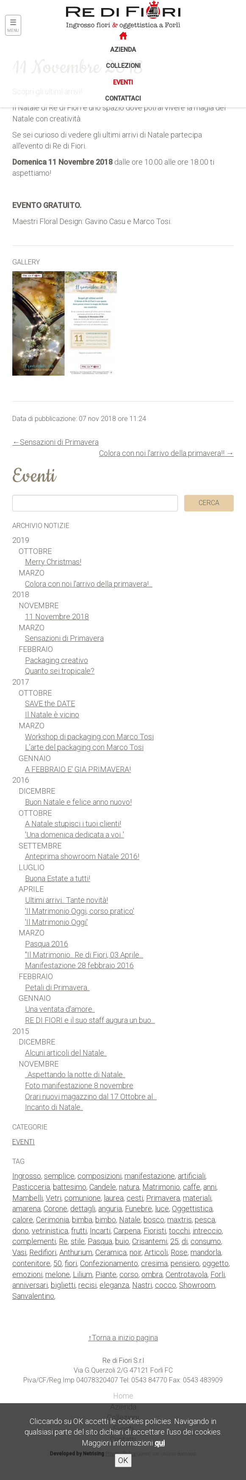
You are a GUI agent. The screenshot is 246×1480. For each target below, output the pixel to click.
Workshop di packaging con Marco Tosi (89, 736)
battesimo (69, 1186)
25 (174, 1241)
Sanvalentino (33, 1296)
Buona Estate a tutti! (57, 878)
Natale (130, 1219)
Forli (217, 1274)
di (185, 1241)
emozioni (27, 1274)
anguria (110, 1208)
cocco (165, 1285)
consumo (206, 1241)
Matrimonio (161, 1186)
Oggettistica (192, 1208)
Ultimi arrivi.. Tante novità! (66, 900)
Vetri (53, 1198)
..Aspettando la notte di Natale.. (75, 1074)
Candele (102, 1186)
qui (160, 1442)
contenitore (31, 1263)
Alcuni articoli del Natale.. (66, 1052)
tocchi (179, 1230)
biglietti (63, 1285)
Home (123, 1395)
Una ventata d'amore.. (60, 1009)
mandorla (206, 1252)
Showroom (197, 1285)
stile (78, 1241)
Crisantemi (149, 1241)
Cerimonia (52, 1219)
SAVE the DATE (50, 703)
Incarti (100, 1230)
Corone (55, 1208)
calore (22, 1219)
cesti (135, 1198)
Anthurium (75, 1252)
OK (123, 1460)
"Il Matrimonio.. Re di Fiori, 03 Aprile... (84, 954)
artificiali (191, 1175)
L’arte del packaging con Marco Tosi (84, 747)
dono (20, 1230)
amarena (26, 1208)
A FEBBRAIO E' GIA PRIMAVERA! (78, 769)
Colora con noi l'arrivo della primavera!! (161, 453)
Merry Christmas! (53, 561)
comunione (82, 1198)
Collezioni (123, 66)
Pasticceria (31, 1186)
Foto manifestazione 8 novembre (79, 1085)
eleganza (114, 1285)
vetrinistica (50, 1230)
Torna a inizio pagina (125, 1337)
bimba (82, 1219)
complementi (34, 1241)
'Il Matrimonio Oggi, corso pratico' (79, 911)
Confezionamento (109, 1263)
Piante (105, 1274)
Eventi (123, 82)
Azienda (123, 49)
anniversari (30, 1285)
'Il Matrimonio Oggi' (56, 922)
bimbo (105, 1219)
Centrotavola (186, 1274)
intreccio (207, 1230)
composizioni (99, 1175)
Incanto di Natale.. (54, 1107)
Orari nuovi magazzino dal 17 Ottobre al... (91, 1096)
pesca (205, 1219)
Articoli (156, 1252)
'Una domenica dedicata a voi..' (74, 834)
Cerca (209, 503)
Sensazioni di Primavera (59, 442)
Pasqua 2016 (46, 943)
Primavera (163, 1198)
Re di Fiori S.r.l (123, 1360)
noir (135, 1252)
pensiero (185, 1263)
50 (57, 1263)
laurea (114, 1198)
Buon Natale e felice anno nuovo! (78, 802)
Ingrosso (26, 1175)
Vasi (19, 1252)
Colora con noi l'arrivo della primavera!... (88, 583)
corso (128, 1274)
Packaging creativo (56, 660)
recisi (87, 1285)
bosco (154, 1219)
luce (162, 1208)
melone (57, 1274)
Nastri (142, 1285)
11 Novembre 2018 (57, 616)
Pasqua (100, 1241)
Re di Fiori (104, 13)
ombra (152, 1274)
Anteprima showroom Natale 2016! (82, 856)
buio (122, 1241)
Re (63, 1241)
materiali (197, 1198)
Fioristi (155, 1230)
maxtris (179, 1219)
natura (129, 1186)
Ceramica (111, 1252)
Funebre (138, 1208)
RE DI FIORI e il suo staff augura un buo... (90, 1020)
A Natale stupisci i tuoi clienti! (73, 823)
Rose (179, 1252)
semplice (59, 1175)
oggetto (215, 1263)
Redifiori (42, 1252)
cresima (154, 1263)
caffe (191, 1186)
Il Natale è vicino (52, 714)
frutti (79, 1230)
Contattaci (123, 98)
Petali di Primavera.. (57, 987)
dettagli (82, 1208)
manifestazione (149, 1175)
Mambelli (27, 1198)
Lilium (82, 1274)
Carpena (127, 1230)
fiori (71, 1263)
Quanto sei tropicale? (59, 670)
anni (209, 1186)
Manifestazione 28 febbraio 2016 (79, 965)
